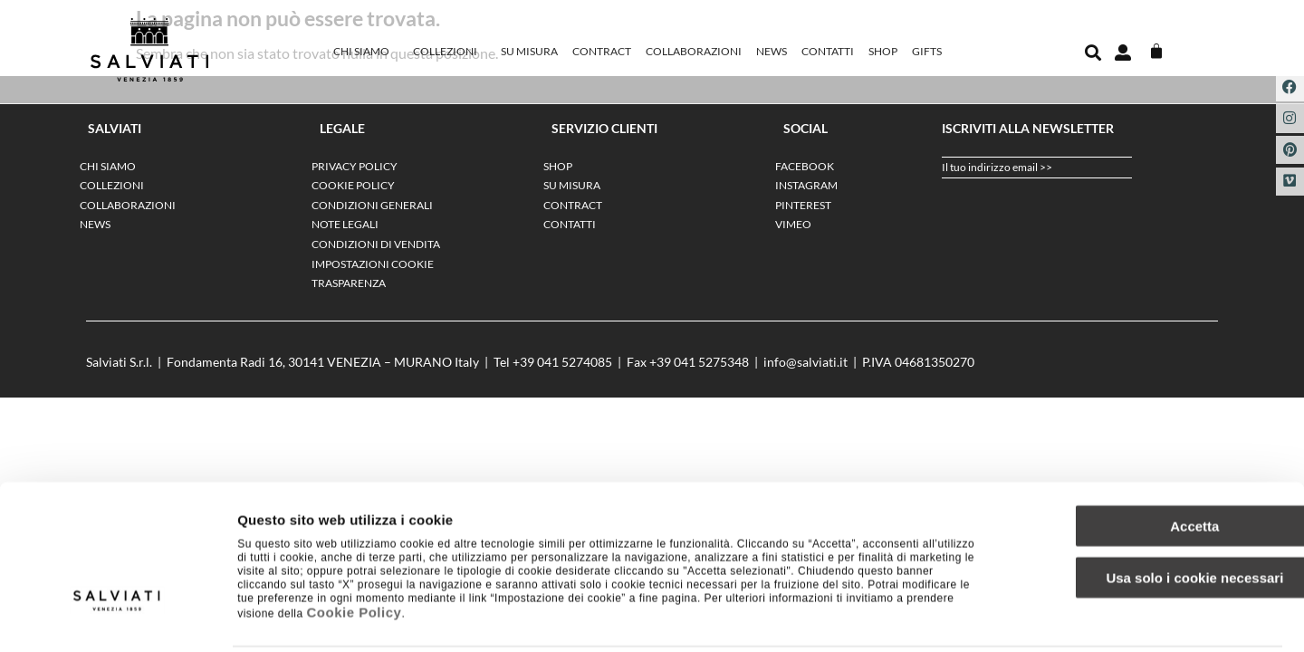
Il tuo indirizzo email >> (997, 167)
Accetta (1152, 459)
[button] (1093, 52)
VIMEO (793, 224)
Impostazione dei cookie (983, 616)
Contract (601, 51)
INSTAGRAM (806, 185)
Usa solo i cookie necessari (1153, 511)
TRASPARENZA (349, 283)
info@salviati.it (805, 361)
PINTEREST (803, 205)
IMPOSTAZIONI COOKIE (373, 264)
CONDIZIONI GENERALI (372, 205)
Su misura (529, 51)
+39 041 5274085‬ (562, 361)
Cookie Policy (354, 545)
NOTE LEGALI (345, 224)
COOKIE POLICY (353, 185)
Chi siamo (365, 52)
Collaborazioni (694, 51)
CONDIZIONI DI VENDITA (376, 244)
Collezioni (449, 52)
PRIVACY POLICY (355, 166)
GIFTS (927, 51)
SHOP (882, 51)
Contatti (827, 51)
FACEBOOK (804, 166)
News (771, 51)
